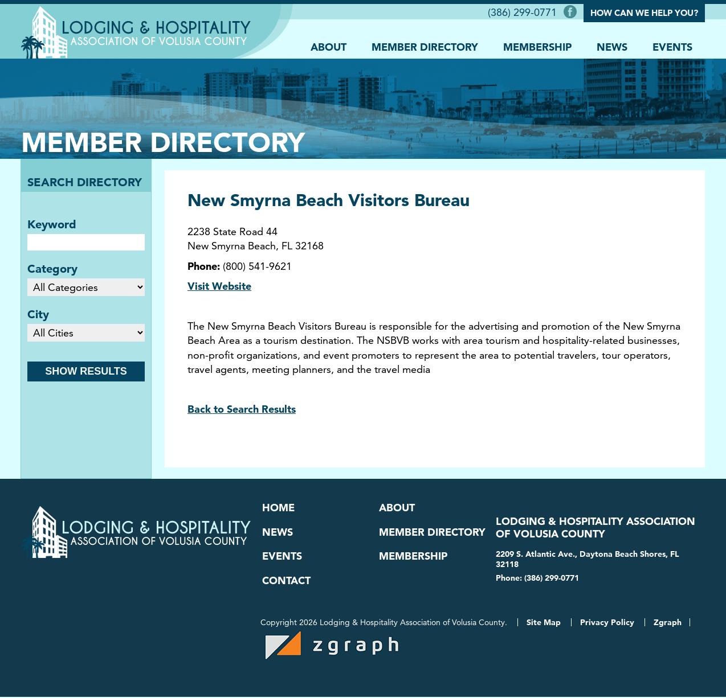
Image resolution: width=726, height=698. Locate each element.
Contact (286, 581)
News (612, 46)
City (38, 314)
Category (52, 269)
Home (278, 508)
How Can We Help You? (644, 12)
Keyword (51, 224)
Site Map (544, 623)
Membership (537, 46)
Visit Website (219, 286)
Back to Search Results (241, 409)
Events (672, 46)
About (328, 46)
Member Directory (425, 46)
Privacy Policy (607, 623)
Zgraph (668, 623)
